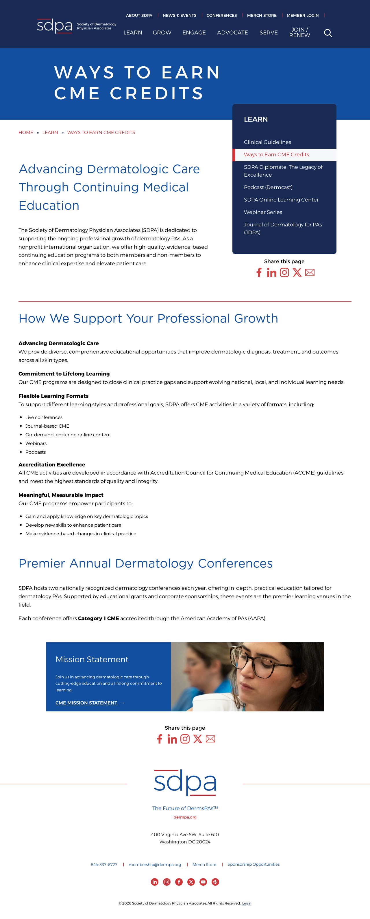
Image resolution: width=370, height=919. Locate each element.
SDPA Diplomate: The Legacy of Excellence (283, 171)
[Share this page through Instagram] (284, 272)
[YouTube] (203, 882)
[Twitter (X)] (191, 882)
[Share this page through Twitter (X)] (297, 272)
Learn (132, 33)
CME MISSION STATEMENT (87, 703)
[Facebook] (179, 882)
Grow (162, 33)
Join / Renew (299, 33)
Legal (246, 903)
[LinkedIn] (154, 882)
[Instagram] (167, 882)
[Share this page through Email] (309, 272)
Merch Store (262, 15)
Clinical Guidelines (267, 142)
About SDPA (139, 15)
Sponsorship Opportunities (253, 864)
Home (25, 133)
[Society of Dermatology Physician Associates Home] (76, 27)
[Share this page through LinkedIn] (271, 272)
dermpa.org (185, 817)
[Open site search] (326, 34)
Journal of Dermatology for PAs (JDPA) (283, 229)
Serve (269, 33)
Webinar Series (263, 212)
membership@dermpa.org (155, 864)
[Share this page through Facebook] (259, 272)
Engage (194, 33)
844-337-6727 (104, 864)
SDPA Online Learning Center (281, 200)
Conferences (222, 15)
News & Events (180, 15)
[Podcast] (215, 882)
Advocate (232, 33)
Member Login (303, 15)
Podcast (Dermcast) (268, 187)
